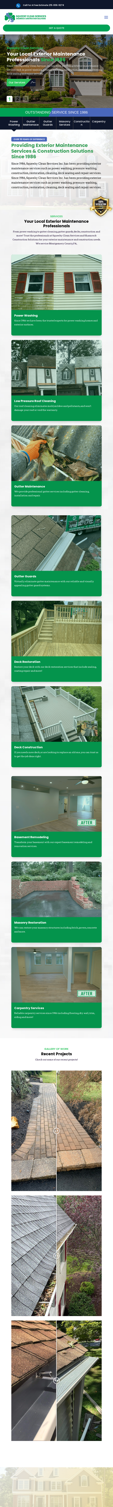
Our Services (17, 82)
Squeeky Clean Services (25, 48)
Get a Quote (56, 28)
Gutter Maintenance (29, 486)
